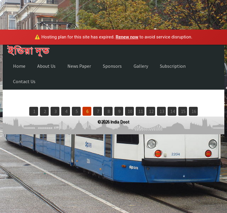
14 (172, 111)
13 (162, 111)
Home (19, 66)
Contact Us (24, 81)
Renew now (127, 37)
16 (194, 111)
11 (140, 111)
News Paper (79, 66)
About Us (46, 66)
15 (183, 111)
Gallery (141, 66)
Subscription (173, 66)
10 (130, 111)
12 (151, 111)
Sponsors (112, 66)
